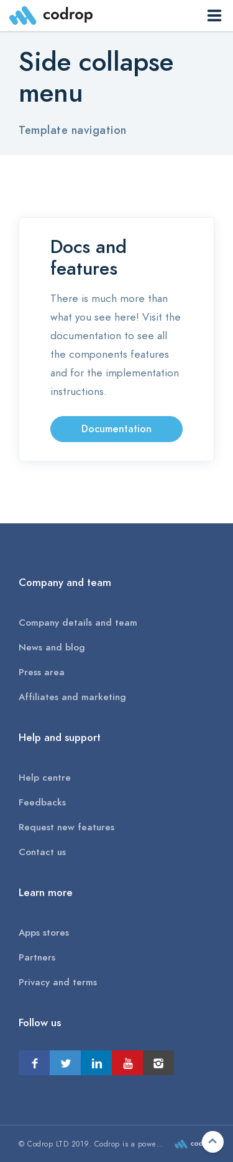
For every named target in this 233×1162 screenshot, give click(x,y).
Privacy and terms (58, 982)
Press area (42, 672)
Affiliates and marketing (72, 697)
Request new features (66, 827)
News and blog (52, 647)
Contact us (42, 852)
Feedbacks (42, 802)
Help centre (45, 777)
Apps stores (44, 932)
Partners (37, 957)
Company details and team (78, 622)
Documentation (116, 429)
